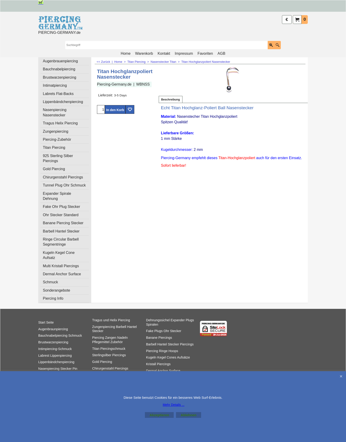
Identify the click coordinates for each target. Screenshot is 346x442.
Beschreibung (170, 99)
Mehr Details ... (173, 405)
